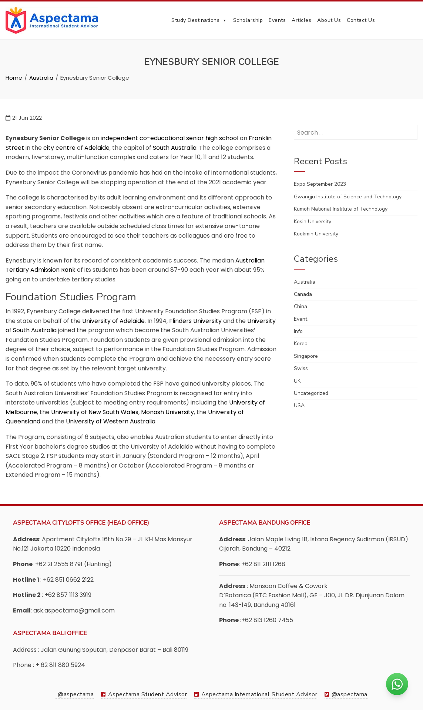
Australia (304, 281)
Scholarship (248, 20)
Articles (301, 20)
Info (298, 331)
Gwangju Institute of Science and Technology (348, 196)
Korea (301, 343)
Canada (303, 294)
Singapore (306, 356)
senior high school (212, 138)
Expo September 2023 (320, 184)
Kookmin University (316, 233)
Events (277, 20)
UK (297, 380)
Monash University (167, 412)
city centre (59, 147)
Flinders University (195, 321)
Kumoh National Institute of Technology (340, 208)
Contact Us (361, 20)
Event (300, 319)
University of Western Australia (110, 421)
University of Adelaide (113, 321)
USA (299, 405)
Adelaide (97, 147)
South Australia (175, 147)
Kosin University (312, 221)
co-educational (162, 138)
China (300, 306)
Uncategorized (311, 393)
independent (119, 138)
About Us (329, 20)
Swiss (301, 368)
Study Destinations (199, 20)
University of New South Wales (94, 412)
